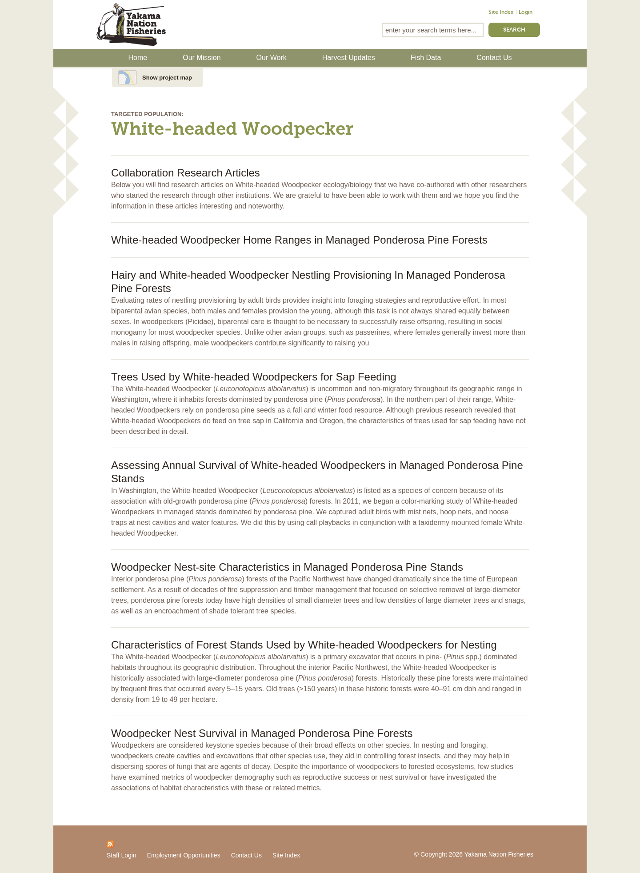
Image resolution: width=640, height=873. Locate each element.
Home (138, 57)
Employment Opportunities (183, 855)
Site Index (500, 12)
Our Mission (201, 57)
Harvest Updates (348, 57)
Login (525, 12)
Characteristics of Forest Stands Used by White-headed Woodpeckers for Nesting (304, 645)
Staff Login (121, 855)
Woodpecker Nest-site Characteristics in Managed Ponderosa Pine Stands (287, 567)
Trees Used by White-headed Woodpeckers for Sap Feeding (253, 377)
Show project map (167, 77)
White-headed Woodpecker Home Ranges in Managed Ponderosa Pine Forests (299, 240)
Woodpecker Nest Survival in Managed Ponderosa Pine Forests (262, 733)
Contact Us (494, 57)
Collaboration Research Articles (185, 173)
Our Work (271, 57)
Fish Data (426, 57)
